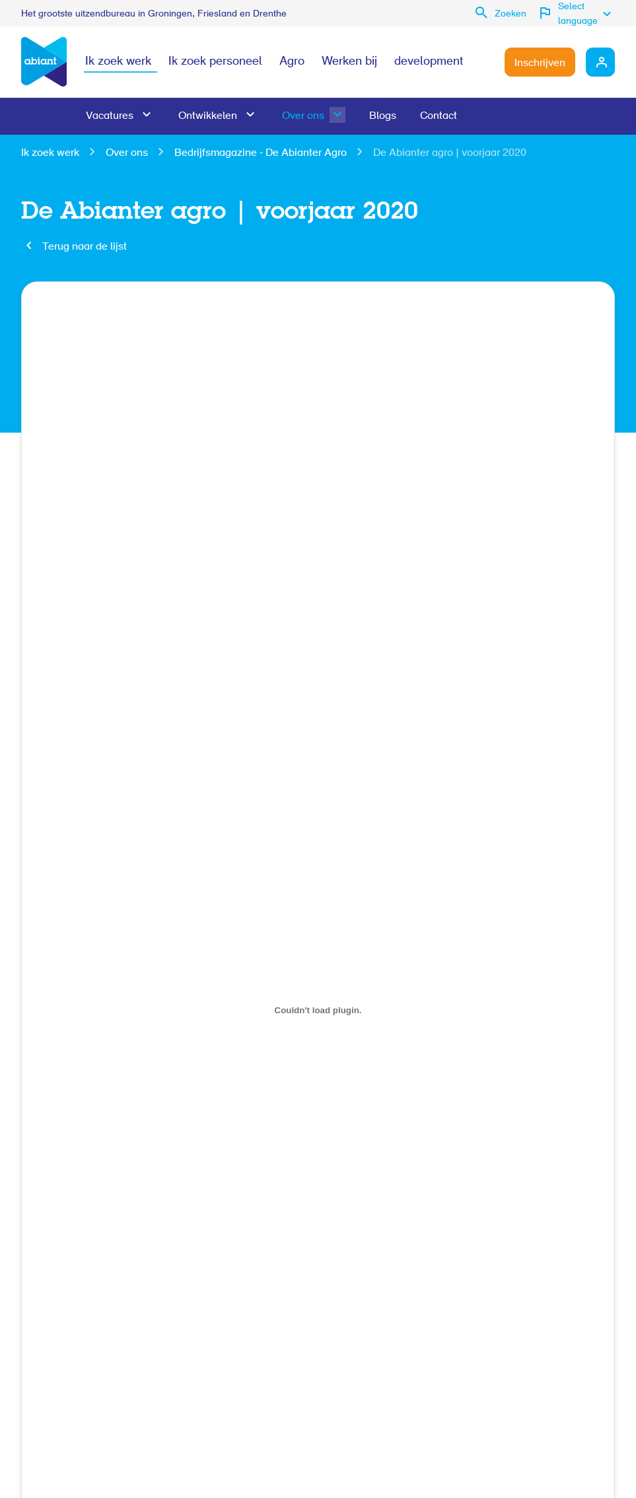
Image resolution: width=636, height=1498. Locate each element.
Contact (438, 116)
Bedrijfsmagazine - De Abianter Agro (260, 153)
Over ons (303, 116)
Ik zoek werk (118, 62)
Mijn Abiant (600, 62)
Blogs (382, 116)
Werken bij (349, 62)
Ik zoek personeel (215, 62)
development (428, 62)
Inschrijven (539, 63)
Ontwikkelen (207, 116)
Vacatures (109, 116)
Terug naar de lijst (84, 247)
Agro (291, 62)
